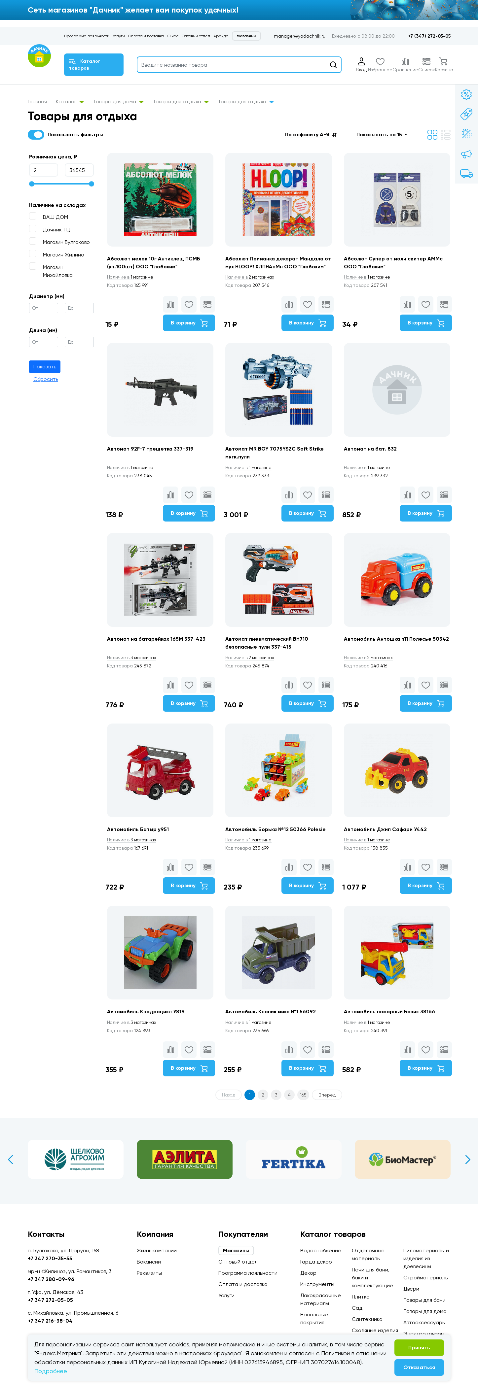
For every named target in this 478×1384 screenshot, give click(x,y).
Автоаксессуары (424, 1322)
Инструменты (317, 1284)
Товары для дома (118, 101)
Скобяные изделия (375, 1330)
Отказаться (419, 1367)
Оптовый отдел (196, 36)
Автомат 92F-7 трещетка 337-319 (151, 458)
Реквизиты (149, 1273)
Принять (419, 1347)
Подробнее (50, 1370)
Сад (357, 1308)
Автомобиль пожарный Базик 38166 (391, 1026)
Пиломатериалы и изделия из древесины (426, 1258)
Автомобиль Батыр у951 (138, 842)
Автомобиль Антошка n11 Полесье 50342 (397, 650)
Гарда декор (316, 1262)
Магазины (246, 36)
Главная (37, 101)
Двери (411, 1289)
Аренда (221, 36)
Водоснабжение (320, 1250)
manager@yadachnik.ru (299, 36)
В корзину (188, 331)
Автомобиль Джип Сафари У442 (387, 842)
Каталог (70, 101)
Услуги (119, 36)
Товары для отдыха (181, 101)
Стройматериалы (426, 1277)
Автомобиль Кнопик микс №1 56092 (271, 1026)
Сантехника (367, 1319)
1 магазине (131, 285)
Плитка (361, 1297)
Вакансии (149, 1262)
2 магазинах (251, 285)
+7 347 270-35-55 (50, 1258)
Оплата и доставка (146, 36)
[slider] (31, 183)
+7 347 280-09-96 (51, 1279)
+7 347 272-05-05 (50, 1300)
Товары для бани (424, 1300)
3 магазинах (133, 668)
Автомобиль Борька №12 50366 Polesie (276, 842)
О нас (172, 36)
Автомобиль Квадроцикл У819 (146, 1026)
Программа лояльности (86, 36)
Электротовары (423, 1334)
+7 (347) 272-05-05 (429, 36)
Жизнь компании (157, 1250)
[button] (311, 134)
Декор (308, 1273)
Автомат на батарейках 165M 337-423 (157, 650)
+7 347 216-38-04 (50, 1321)
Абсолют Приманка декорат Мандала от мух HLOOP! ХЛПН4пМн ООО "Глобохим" (276, 266)
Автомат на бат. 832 (372, 458)
